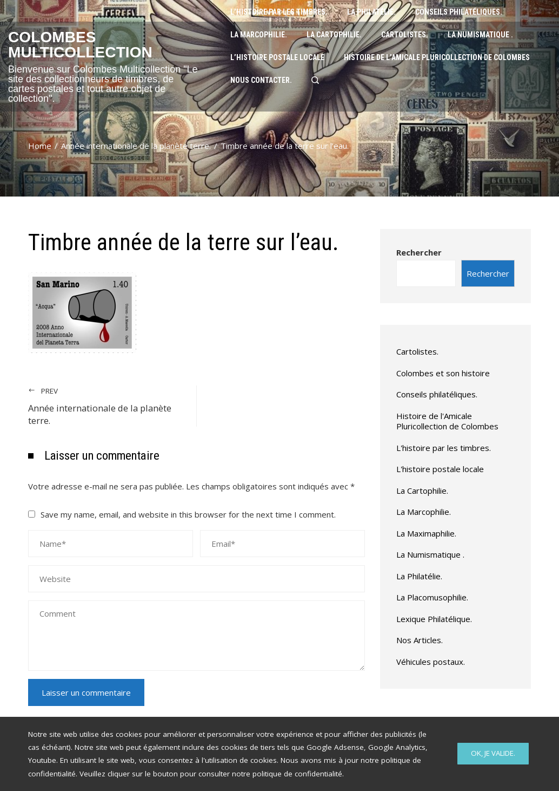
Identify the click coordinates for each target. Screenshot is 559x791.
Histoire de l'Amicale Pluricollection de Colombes (447, 421)
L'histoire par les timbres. (443, 447)
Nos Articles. (419, 640)
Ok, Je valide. (493, 753)
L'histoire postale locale (440, 468)
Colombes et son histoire (443, 373)
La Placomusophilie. (432, 597)
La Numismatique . (430, 554)
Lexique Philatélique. (434, 618)
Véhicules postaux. (430, 661)
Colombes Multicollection (80, 45)
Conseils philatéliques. (436, 394)
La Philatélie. (419, 576)
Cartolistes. (417, 351)
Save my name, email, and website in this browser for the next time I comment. (188, 514)
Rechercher (419, 252)
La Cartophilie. (422, 490)
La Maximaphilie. (426, 533)
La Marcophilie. (423, 511)
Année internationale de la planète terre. (107, 406)
